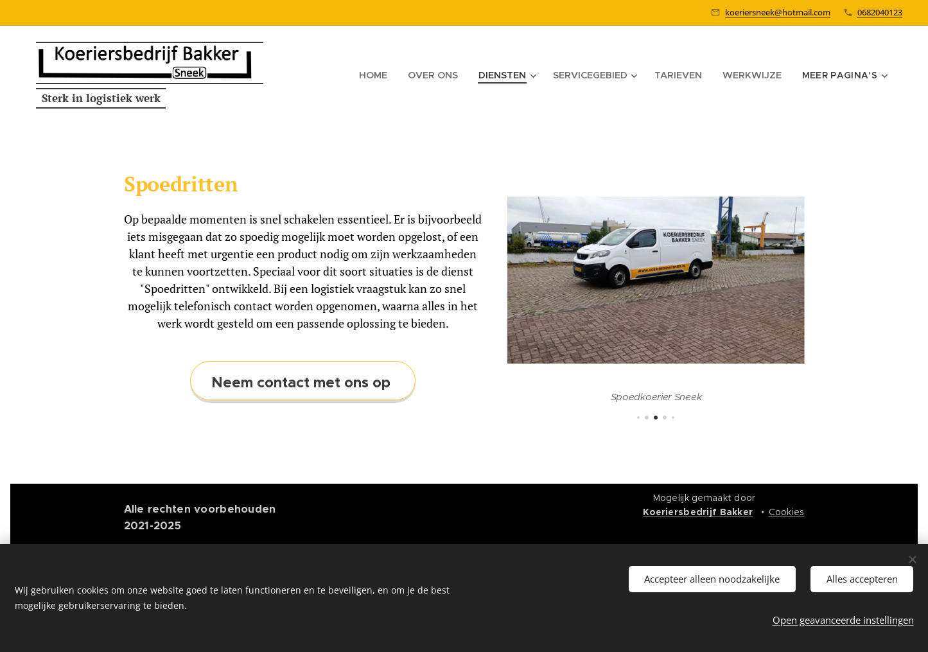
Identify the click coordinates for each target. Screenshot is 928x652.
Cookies (787, 512)
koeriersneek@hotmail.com (777, 12)
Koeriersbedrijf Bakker (698, 512)
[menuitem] (414, 75)
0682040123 (879, 12)
